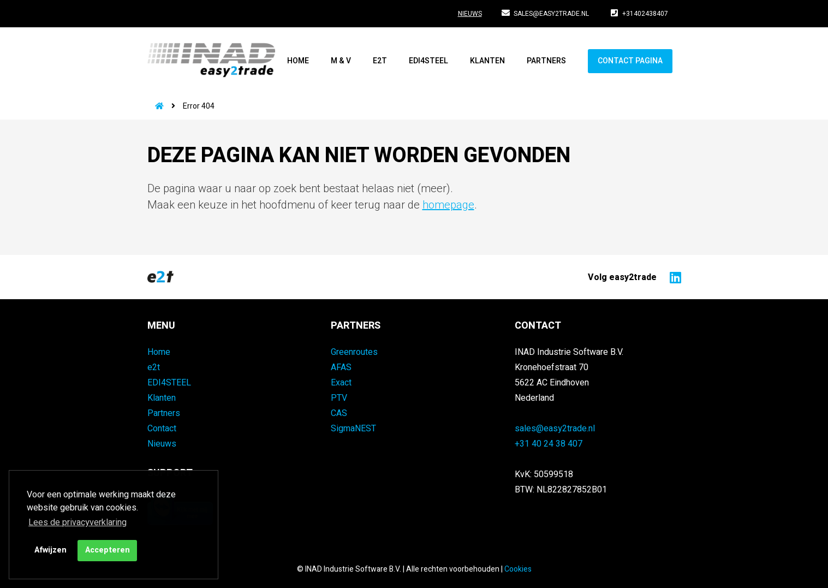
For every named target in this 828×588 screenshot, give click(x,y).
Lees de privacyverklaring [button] (77, 522)
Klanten (487, 61)
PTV (339, 398)
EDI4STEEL (428, 61)
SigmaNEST (353, 428)
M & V (341, 61)
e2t (380, 61)
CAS (339, 413)
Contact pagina (630, 61)
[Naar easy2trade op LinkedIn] (672, 276)
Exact (341, 382)
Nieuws (470, 14)
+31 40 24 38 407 (548, 443)
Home (298, 61)
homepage (448, 205)
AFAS (341, 367)
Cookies (518, 569)
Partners (546, 61)
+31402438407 (639, 14)
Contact (161, 428)
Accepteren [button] (107, 550)
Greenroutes (354, 352)
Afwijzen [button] (50, 550)
